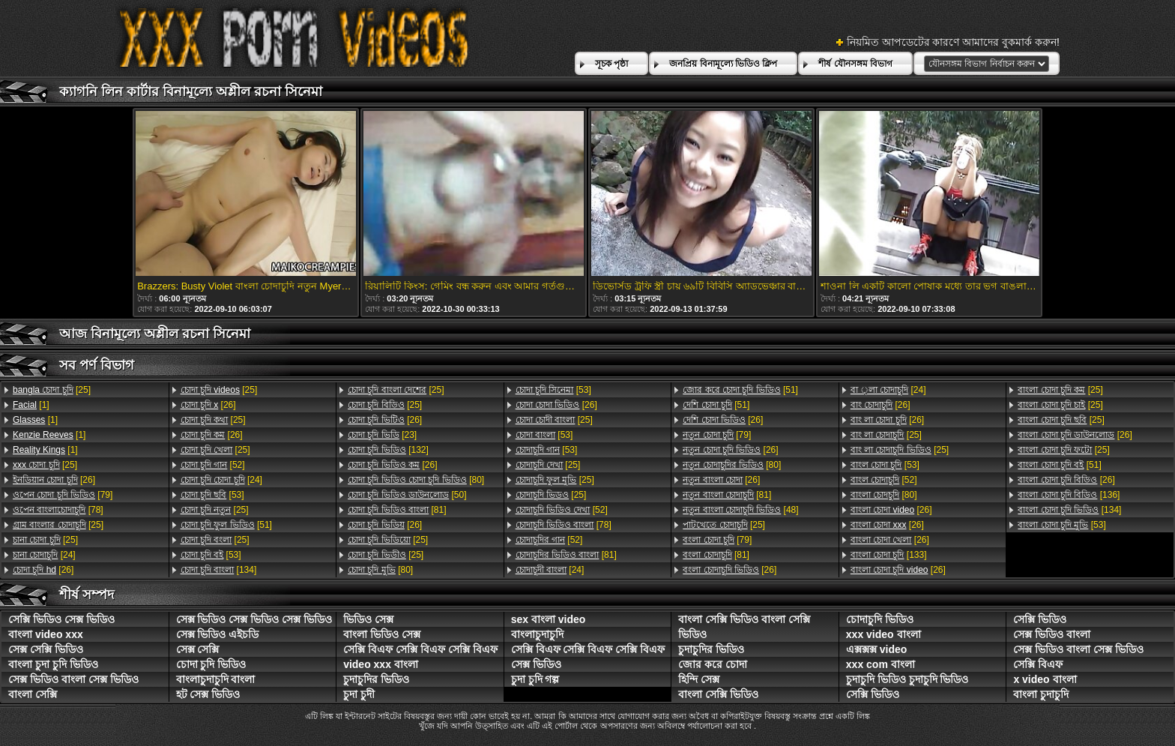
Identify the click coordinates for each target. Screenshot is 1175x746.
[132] (388, 450)
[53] (212, 495)
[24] (44, 555)
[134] (219, 570)
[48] (740, 510)
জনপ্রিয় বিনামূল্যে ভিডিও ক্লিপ (723, 63)
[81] (397, 510)
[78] (58, 510)
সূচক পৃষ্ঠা (611, 63)
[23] (382, 435)
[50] (407, 495)
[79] (62, 495)
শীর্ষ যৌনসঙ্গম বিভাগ (855, 63)
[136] (1069, 495)
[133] (889, 555)
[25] (52, 390)
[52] (213, 465)
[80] (416, 480)
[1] (31, 405)
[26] (54, 480)
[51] (226, 525)
